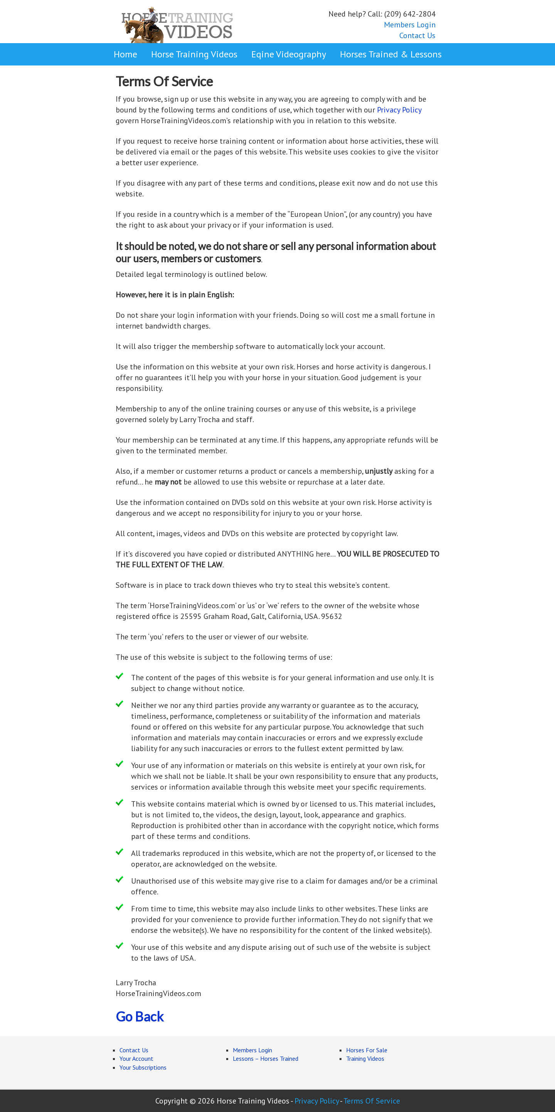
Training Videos (365, 1058)
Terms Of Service (371, 1101)
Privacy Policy (399, 110)
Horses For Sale (366, 1050)
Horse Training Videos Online (177, 24)
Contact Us (417, 35)
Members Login (410, 25)
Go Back (139, 1016)
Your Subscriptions (142, 1067)
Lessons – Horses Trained (265, 1058)
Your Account (136, 1058)
